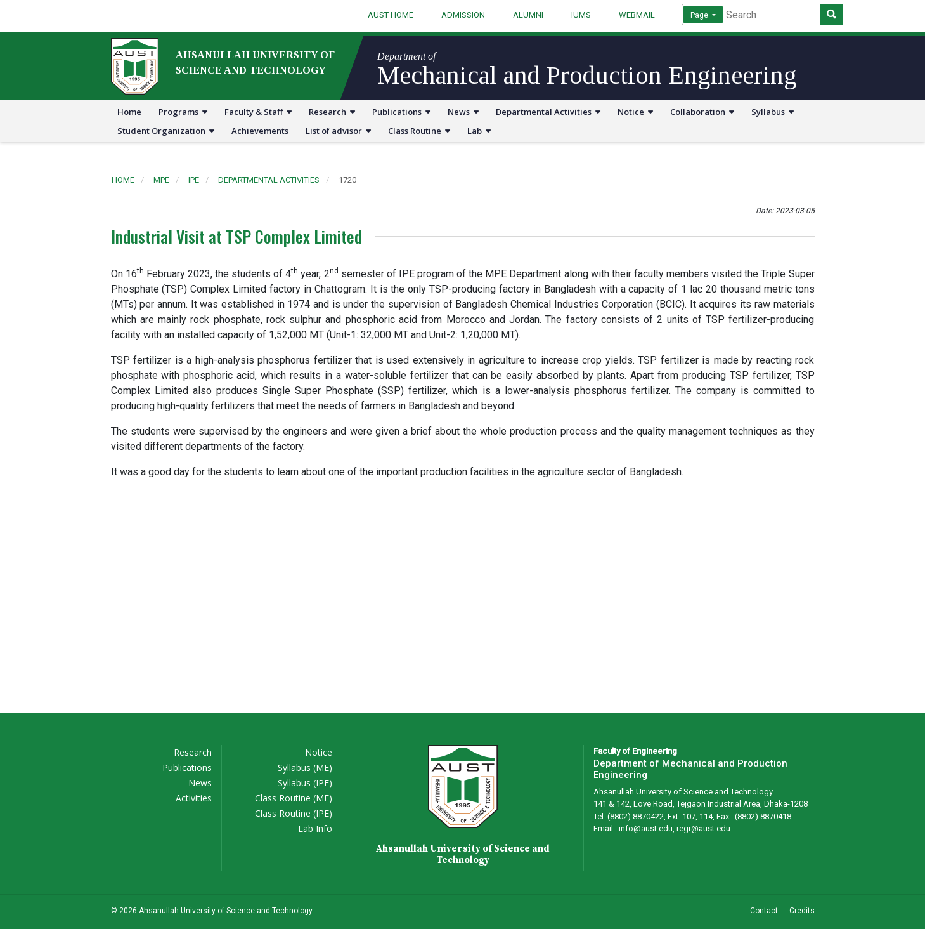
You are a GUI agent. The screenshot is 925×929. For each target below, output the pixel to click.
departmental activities (269, 180)
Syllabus (772, 111)
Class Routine (419, 130)
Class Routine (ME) (293, 798)
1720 (347, 180)
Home (129, 111)
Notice (635, 111)
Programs (182, 111)
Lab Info (315, 828)
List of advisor (338, 130)
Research (332, 111)
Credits (802, 910)
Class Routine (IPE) (293, 813)
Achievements (259, 130)
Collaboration (702, 111)
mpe (161, 180)
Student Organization (165, 130)
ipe (193, 180)
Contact (764, 910)
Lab (479, 130)
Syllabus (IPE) (305, 783)
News (463, 111)
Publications (401, 111)
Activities (194, 798)
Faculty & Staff (258, 111)
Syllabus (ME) (305, 767)
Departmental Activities (548, 111)
